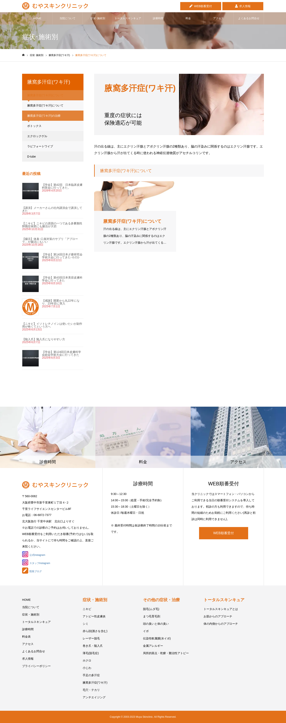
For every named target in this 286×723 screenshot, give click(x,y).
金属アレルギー (153, 645)
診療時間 (158, 18)
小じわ (87, 667)
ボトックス (34, 126)
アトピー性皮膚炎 (94, 616)
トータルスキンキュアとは (221, 609)
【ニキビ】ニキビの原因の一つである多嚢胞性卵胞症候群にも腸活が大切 (52, 225)
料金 (188, 18)
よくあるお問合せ (248, 18)
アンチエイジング (94, 697)
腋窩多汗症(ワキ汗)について (45, 105)
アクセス (218, 18)
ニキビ (87, 609)
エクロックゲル (37, 136)
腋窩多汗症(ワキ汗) (95, 682)
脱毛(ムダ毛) (151, 609)
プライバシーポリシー (36, 666)
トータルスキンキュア (128, 18)
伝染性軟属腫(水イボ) (157, 638)
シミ (85, 623)
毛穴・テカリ (91, 690)
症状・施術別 (30, 614)
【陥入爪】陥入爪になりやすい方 (43, 339)
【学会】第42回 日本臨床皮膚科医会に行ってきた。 (62, 186)
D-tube (31, 156)
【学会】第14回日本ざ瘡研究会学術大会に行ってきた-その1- (62, 256)
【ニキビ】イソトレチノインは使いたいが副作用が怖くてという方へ (52, 325)
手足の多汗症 (91, 675)
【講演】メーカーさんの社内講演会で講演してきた (52, 209)
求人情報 (245, 5)
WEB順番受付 (203, 5)
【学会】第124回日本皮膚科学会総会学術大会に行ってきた (61, 353)
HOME (37, 18)
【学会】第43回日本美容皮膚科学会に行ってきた (62, 279)
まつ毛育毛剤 (151, 616)
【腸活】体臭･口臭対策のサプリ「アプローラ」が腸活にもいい (50, 240)
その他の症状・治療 (161, 600)
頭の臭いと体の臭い (156, 623)
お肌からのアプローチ (218, 616)
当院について (67, 18)
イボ (146, 631)
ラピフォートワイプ (40, 146)
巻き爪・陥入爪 (93, 645)
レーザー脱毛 (91, 638)
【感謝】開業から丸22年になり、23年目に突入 (61, 302)
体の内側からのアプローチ (221, 623)
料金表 (26, 636)
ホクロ (87, 660)
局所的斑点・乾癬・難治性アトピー (166, 653)
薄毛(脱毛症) (91, 653)
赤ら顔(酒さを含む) (95, 631)
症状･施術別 (97, 18)
